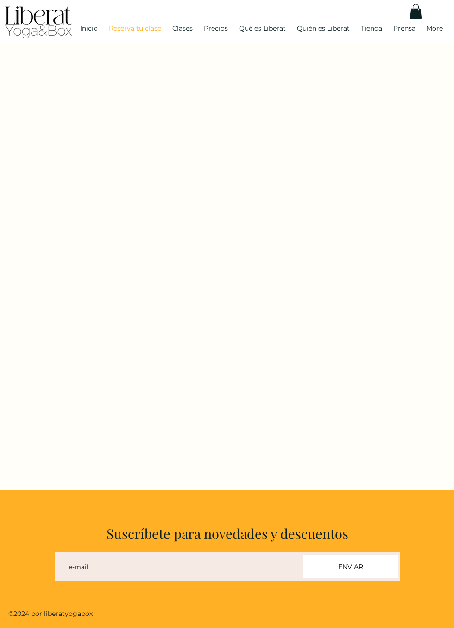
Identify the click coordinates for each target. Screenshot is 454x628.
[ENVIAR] (350, 566)
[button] (416, 11)
